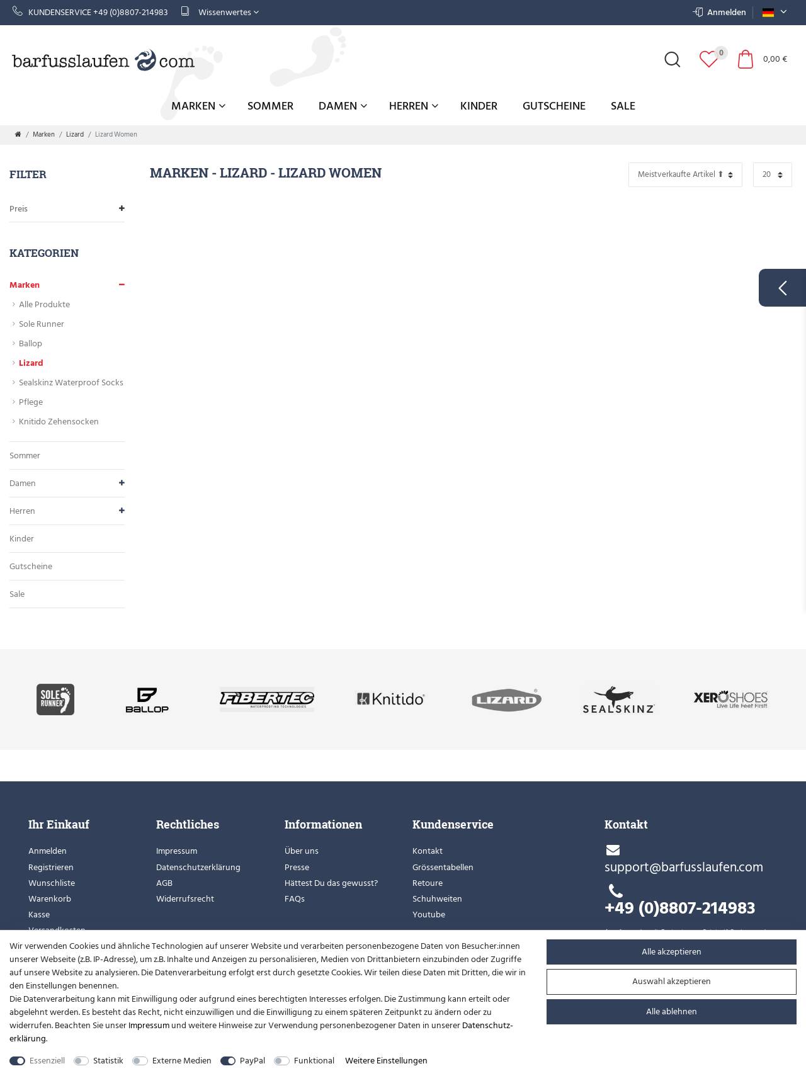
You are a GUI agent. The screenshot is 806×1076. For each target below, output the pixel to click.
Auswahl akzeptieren (671, 981)
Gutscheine (554, 106)
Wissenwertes (220, 12)
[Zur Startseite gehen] (18, 134)
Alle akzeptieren (671, 951)
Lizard (75, 134)
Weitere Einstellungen (386, 1060)
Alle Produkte (44, 304)
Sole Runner (41, 324)
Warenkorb (49, 899)
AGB (164, 883)
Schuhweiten (437, 899)
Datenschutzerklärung (198, 867)
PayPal (252, 1060)
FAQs (295, 899)
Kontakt (427, 851)
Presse (297, 867)
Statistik (108, 1060)
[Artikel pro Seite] (772, 174)
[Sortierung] (685, 174)
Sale (623, 106)
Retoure (427, 883)
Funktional (314, 1060)
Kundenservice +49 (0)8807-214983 (90, 12)
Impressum (176, 851)
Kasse (39, 914)
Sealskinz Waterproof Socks (71, 382)
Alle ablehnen (671, 1011)
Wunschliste (51, 883)
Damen (343, 106)
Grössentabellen (443, 867)
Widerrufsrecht (185, 899)
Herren (413, 106)
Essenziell (47, 1060)
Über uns (302, 851)
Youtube (428, 914)
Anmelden (47, 851)
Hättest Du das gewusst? (331, 883)
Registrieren (51, 867)
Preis (67, 208)
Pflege (31, 402)
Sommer (270, 106)
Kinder (478, 106)
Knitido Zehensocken (59, 421)
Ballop (30, 343)
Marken (198, 106)
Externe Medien (182, 1060)
